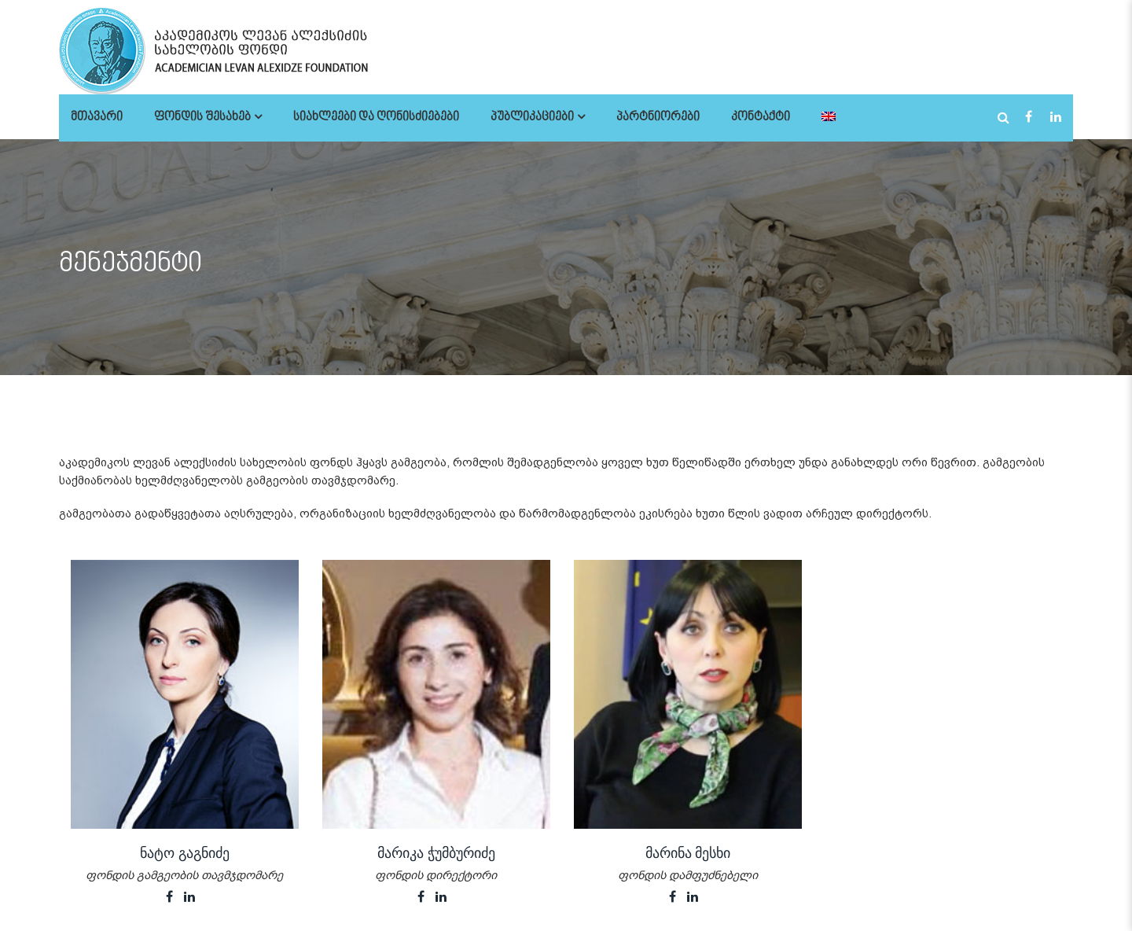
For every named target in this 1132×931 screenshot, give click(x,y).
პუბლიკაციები (532, 117)
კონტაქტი (760, 117)
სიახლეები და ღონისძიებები (376, 117)
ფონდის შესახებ (202, 117)
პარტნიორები (658, 117)
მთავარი (97, 117)
